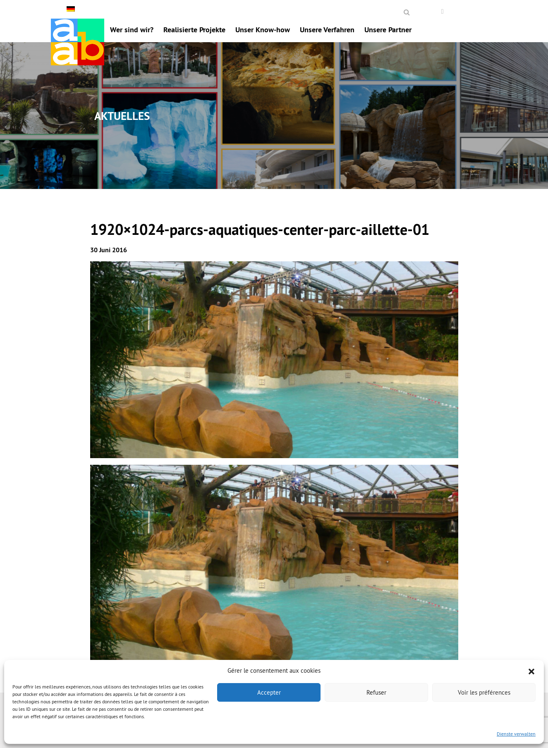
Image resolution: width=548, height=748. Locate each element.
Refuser (376, 692)
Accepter (269, 692)
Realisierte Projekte (194, 29)
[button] (531, 671)
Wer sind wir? (131, 29)
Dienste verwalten (516, 734)
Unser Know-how (262, 29)
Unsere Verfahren (327, 29)
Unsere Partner (388, 29)
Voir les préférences (484, 692)
